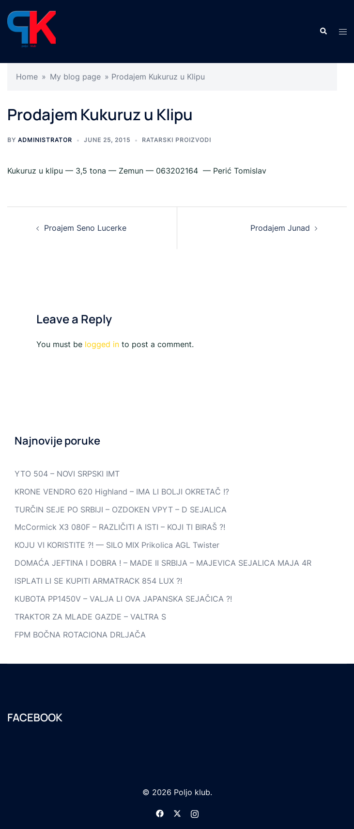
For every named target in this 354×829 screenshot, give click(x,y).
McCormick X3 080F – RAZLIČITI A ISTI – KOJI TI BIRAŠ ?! (120, 527)
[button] (323, 31)
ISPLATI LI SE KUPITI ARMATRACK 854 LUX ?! (98, 581)
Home (27, 76)
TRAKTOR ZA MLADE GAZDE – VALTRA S (90, 617)
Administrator (45, 139)
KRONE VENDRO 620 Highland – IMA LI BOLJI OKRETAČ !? (122, 491)
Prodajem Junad (280, 228)
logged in (102, 344)
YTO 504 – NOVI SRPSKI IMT (67, 473)
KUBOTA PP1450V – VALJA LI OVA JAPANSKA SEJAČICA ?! (123, 599)
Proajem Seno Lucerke (85, 228)
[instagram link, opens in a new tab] (195, 812)
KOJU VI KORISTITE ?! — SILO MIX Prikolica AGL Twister (117, 545)
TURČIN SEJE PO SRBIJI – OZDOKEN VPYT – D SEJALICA (121, 509)
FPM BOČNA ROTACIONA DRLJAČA (80, 634)
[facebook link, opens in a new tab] (160, 812)
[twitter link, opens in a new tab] (177, 812)
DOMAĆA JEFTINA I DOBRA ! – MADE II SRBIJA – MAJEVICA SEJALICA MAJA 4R (163, 563)
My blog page (75, 76)
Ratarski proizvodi (176, 139)
